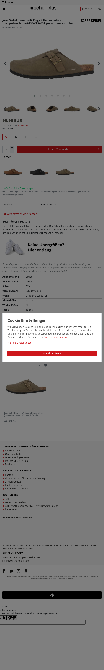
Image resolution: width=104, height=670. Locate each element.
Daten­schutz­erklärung (56, 337)
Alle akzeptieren (52, 353)
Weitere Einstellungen (19, 342)
